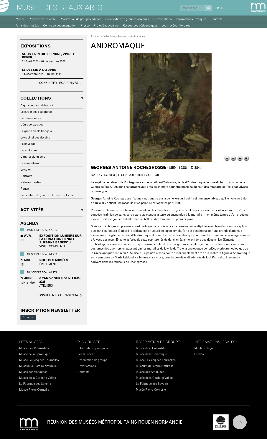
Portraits (26, 175)
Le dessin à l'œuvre (39, 69)
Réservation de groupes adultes (80, 19)
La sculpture (28, 150)
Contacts (216, 19)
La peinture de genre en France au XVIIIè (47, 195)
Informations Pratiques (191, 19)
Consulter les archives (58, 82)
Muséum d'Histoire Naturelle (38, 365)
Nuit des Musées (53, 260)
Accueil (95, 36)
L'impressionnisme (32, 156)
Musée (20, 19)
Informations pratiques (93, 348)
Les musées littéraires (175, 25)
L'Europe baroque (31, 124)
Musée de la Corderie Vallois (38, 377)
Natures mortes (30, 182)
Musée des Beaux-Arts (59, 7)
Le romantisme (30, 163)
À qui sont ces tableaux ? (36, 105)
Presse (85, 25)
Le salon (122, 36)
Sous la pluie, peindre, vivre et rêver (49, 56)
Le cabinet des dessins (35, 137)
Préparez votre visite (42, 19)
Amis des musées (27, 25)
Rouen (24, 188)
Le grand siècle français (36, 131)
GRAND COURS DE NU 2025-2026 (59, 280)
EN (222, 8)
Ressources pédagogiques (140, 25)
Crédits (199, 354)
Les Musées (85, 354)
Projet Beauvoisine (106, 25)
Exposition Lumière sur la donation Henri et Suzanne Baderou (60, 239)
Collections (109, 36)
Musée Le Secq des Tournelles (39, 360)
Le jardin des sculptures (36, 111)
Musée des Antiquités (33, 371)
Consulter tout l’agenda (57, 295)
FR (217, 8)
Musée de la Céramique (34, 354)
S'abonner (28, 317)
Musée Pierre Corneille (34, 389)
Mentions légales (205, 348)
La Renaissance (30, 118)
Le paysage (27, 143)
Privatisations (162, 19)
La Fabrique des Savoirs (35, 383)
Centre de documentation (59, 25)
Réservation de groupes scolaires (127, 19)
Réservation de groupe (92, 360)
